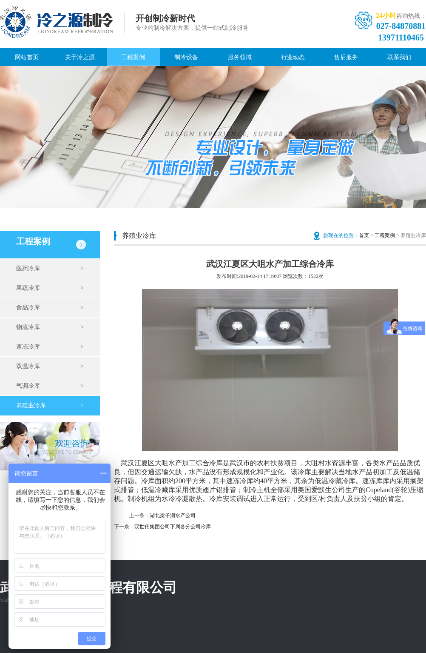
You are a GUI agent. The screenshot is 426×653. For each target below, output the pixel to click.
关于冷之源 (80, 57)
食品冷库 (50, 308)
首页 (364, 235)
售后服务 (346, 57)
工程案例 (133, 57)
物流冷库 (50, 327)
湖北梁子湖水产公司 (173, 515)
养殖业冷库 (50, 405)
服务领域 (240, 57)
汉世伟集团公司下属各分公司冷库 (172, 527)
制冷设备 (186, 57)
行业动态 (293, 57)
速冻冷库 (50, 347)
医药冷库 (50, 268)
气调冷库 (50, 386)
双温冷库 (50, 366)
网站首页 (27, 57)
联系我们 (399, 57)
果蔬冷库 (50, 288)
